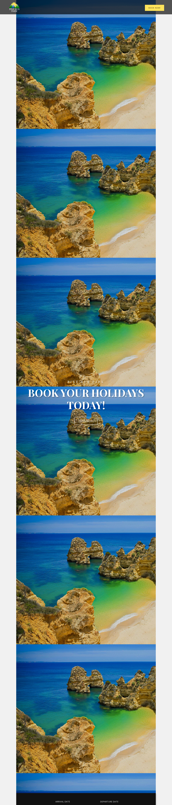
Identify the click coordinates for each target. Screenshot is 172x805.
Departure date (109, 801)
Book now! (155, 8)
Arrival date (62, 801)
